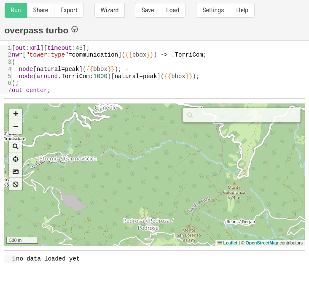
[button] (15, 115)
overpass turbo (41, 29)
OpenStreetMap (262, 242)
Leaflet (227, 242)
